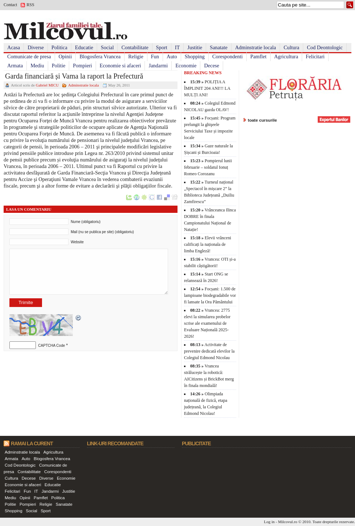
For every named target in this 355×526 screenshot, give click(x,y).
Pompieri (82, 65)
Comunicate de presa (29, 56)
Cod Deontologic (325, 47)
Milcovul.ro (287, 521)
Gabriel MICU (47, 85)
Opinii (65, 56)
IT (177, 47)
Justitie (194, 47)
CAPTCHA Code (51, 346)
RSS (30, 4)
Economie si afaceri (120, 65)
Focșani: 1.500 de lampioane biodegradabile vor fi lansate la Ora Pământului (210, 295)
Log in (269, 521)
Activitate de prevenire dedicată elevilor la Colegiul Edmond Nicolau (209, 351)
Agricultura (286, 56)
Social (107, 47)
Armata (15, 65)
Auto (172, 56)
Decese (211, 65)
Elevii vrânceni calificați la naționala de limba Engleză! (207, 244)
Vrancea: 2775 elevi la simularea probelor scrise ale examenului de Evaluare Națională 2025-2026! (207, 323)
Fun (155, 56)
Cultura (291, 47)
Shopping (195, 56)
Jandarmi (158, 65)
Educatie (84, 47)
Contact (10, 4)
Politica (59, 47)
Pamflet (258, 56)
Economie (185, 65)
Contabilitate (134, 47)
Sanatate (218, 47)
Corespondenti (227, 56)
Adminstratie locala (255, 47)
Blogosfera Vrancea (100, 56)
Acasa (13, 47)
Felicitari (315, 56)
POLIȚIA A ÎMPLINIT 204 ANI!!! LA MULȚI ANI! (207, 88)
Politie (59, 65)
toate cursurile (262, 120)
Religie (135, 56)
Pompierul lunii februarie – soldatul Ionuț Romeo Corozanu (208, 167)
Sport (161, 47)
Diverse (36, 47)
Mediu (37, 65)
